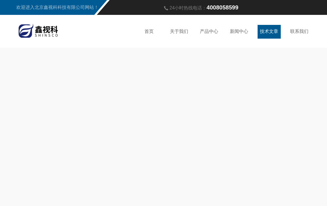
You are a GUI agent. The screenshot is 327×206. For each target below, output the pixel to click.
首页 (149, 31)
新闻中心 (239, 31)
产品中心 (209, 31)
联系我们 (299, 31)
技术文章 (269, 31)
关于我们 (179, 31)
